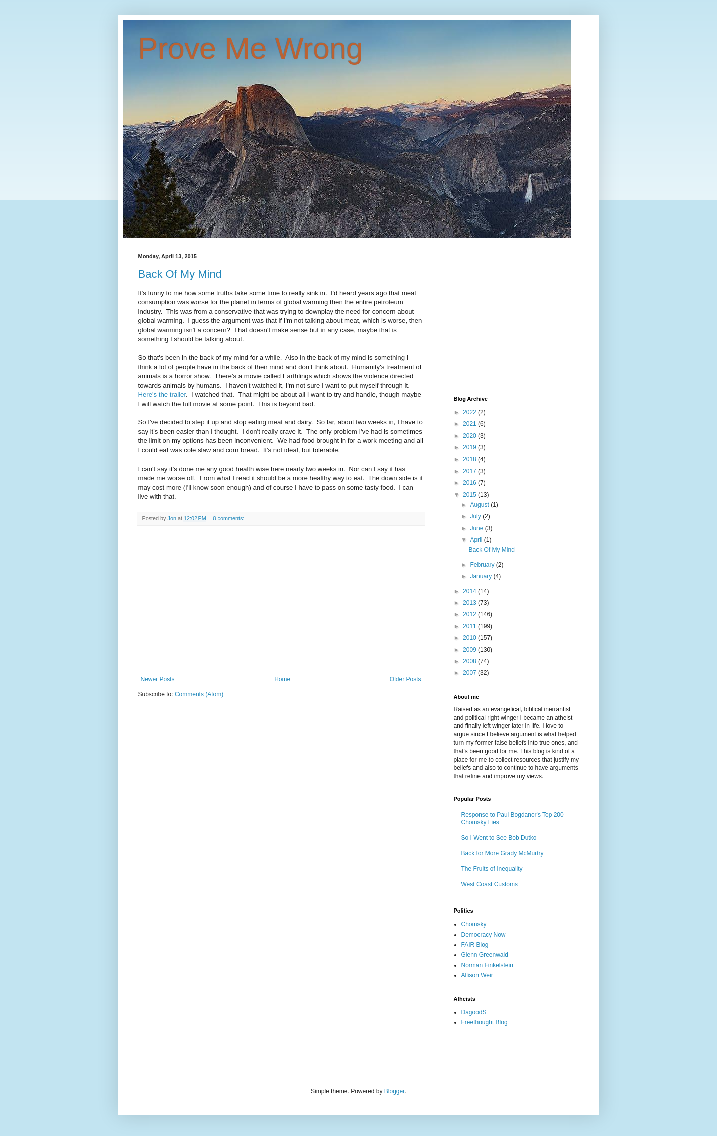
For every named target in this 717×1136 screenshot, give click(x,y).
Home (282, 679)
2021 (470, 423)
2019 (470, 447)
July (476, 516)
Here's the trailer (162, 394)
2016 (470, 482)
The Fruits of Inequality (492, 868)
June (477, 528)
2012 (470, 614)
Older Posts (405, 679)
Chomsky (474, 924)
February (483, 564)
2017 (470, 471)
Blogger (394, 1091)
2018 (470, 459)
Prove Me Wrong (250, 48)
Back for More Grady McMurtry (502, 853)
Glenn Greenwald (484, 954)
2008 (470, 661)
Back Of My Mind (180, 274)
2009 (470, 649)
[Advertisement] (281, 600)
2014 (470, 591)
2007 (470, 672)
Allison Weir (477, 975)
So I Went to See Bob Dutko (499, 837)
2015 (470, 494)
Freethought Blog (484, 1022)
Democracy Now (483, 934)
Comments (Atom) (199, 694)
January (481, 576)
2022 (470, 412)
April (477, 539)
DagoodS (474, 1012)
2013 (470, 602)
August (480, 504)
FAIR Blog (475, 944)
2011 (470, 626)
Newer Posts (158, 679)
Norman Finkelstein (487, 965)
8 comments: (229, 518)
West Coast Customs (489, 884)
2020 (470, 435)
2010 (470, 637)
